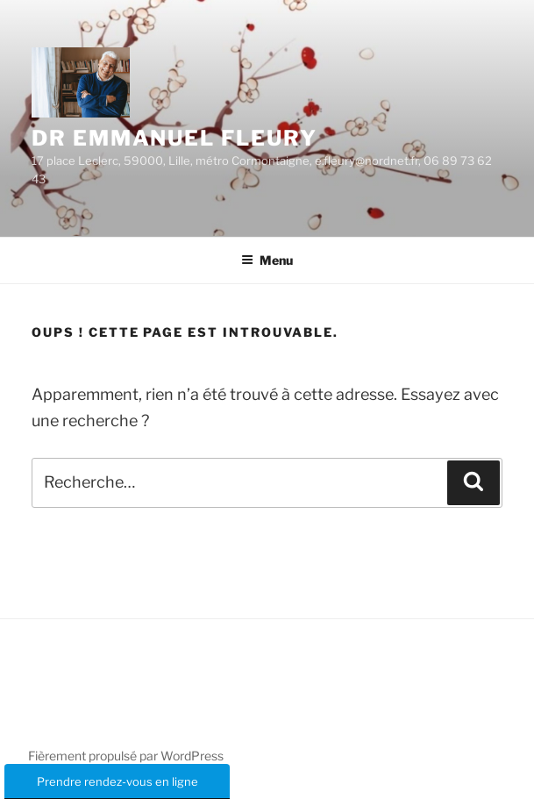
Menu (267, 260)
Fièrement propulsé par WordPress (126, 755)
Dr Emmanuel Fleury (174, 138)
